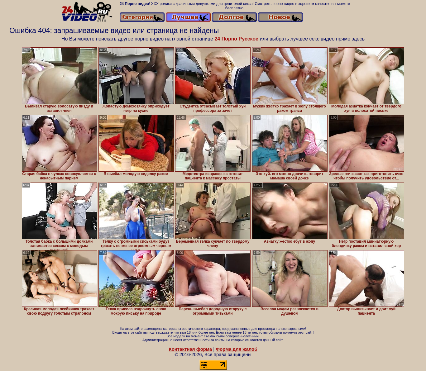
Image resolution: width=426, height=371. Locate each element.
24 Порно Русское (236, 38)
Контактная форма (190, 349)
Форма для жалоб (236, 349)
